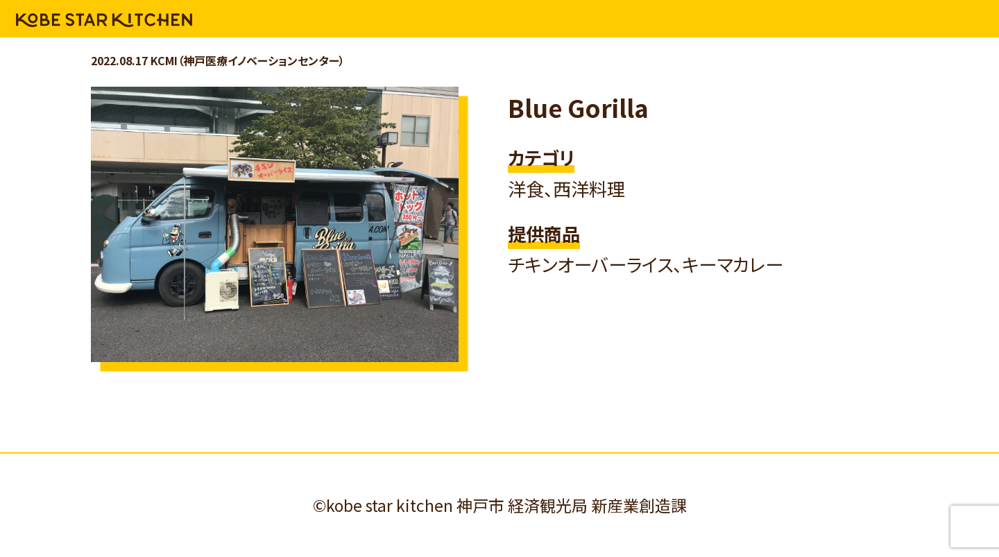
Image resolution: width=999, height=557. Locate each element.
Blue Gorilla (578, 107)
